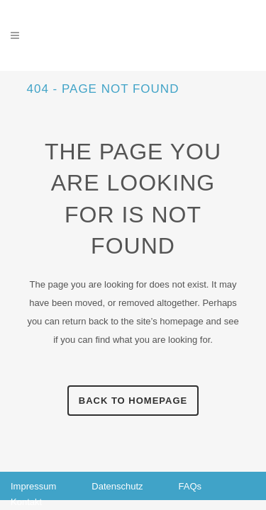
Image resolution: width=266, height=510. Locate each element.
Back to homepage (133, 400)
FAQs (190, 486)
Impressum (33, 486)
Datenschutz (117, 486)
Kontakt (26, 502)
